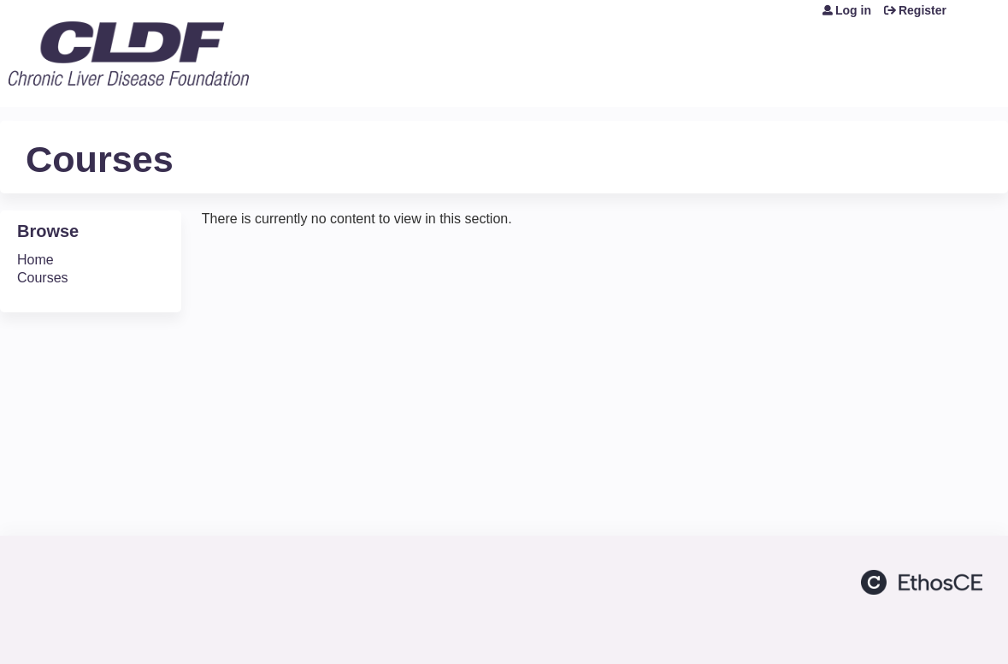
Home (35, 259)
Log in (853, 10)
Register (922, 10)
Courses (42, 277)
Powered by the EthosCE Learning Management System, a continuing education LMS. (921, 582)
